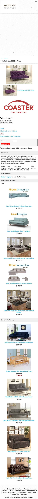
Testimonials (10, 489)
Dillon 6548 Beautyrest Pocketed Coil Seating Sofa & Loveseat (19, 311)
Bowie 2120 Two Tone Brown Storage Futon (19, 478)
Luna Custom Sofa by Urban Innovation (18, 231)
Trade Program (21, 492)
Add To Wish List (15, 136)
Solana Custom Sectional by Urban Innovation (19, 284)
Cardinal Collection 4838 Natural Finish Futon (18, 371)
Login (3, 177)
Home (2, 58)
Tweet (2, 128)
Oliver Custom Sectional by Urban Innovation (18, 206)
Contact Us (4, 491)
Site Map (19, 489)
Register (8, 177)
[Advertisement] (19, 34)
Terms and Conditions (8, 492)
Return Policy (15, 494)
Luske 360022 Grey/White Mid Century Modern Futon (18, 420)
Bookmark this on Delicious (9, 131)
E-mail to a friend (5, 136)
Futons (6, 58)
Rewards (34, 489)
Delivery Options (32, 491)
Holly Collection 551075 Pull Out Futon (18, 451)
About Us (24, 494)
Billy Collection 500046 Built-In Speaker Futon (18, 397)
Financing (26, 489)
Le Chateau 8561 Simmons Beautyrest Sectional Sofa (19, 258)
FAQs (11, 491)
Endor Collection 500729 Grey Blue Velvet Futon (19, 343)
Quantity (3, 141)
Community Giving (20, 491)
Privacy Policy (32, 492)
